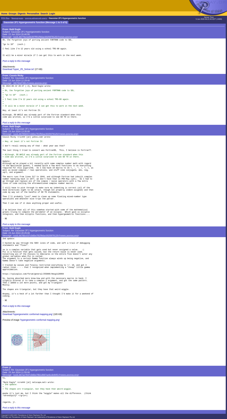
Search (44, 13)
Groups (12, 13)
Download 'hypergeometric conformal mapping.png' (28, 314)
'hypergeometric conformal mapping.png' (40, 320)
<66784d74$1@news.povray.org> (30, 83)
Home (4, 13)
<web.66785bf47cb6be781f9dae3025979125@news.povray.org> (46, 134)
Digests (22, 13)
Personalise (33, 13)
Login (52, 13)
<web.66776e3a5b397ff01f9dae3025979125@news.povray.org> (45, 37)
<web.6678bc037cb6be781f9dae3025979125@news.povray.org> (46, 235)
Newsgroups (17, 18)
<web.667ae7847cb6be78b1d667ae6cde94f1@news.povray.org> (46, 375)
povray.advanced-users (36, 18)
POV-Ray (5, 18)
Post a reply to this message (16, 61)
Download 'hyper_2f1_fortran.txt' (18, 69)
